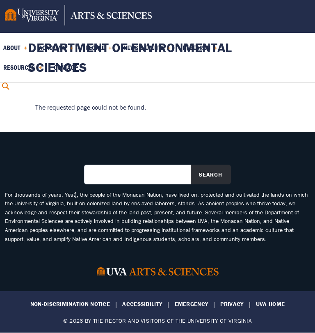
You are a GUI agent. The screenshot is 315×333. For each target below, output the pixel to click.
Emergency (191, 304)
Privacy (231, 304)
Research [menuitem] (200, 50)
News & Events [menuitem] (147, 50)
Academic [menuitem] (56, 50)
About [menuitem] (15, 50)
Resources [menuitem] (22, 70)
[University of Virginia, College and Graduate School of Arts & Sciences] (78, 16)
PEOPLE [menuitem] (98, 50)
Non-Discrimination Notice (70, 304)
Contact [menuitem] (65, 67)
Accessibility (142, 304)
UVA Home (270, 304)
